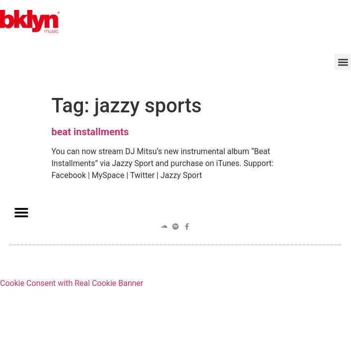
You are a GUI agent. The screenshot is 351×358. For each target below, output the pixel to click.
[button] (343, 62)
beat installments (90, 132)
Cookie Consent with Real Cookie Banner (71, 283)
